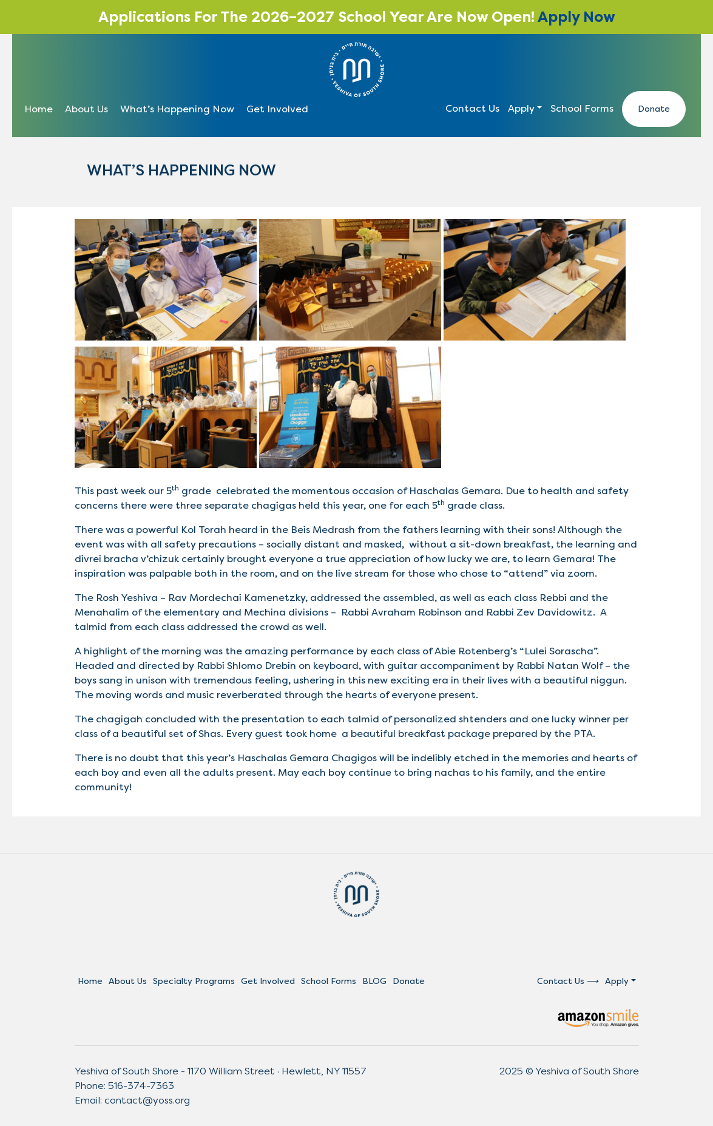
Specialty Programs (194, 981)
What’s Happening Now (177, 109)
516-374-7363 (141, 1085)
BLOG (374, 981)
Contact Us (472, 108)
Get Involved (277, 109)
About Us (86, 109)
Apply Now (576, 16)
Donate (654, 109)
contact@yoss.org (147, 1100)
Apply (521, 108)
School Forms (581, 108)
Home (38, 109)
